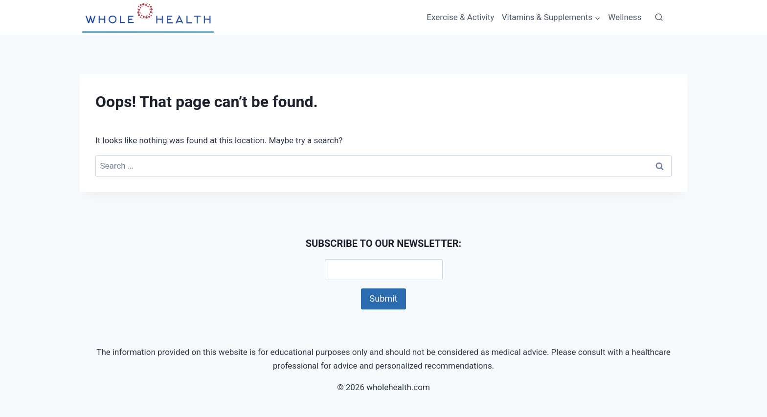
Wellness (624, 17)
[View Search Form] (659, 17)
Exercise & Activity (460, 17)
